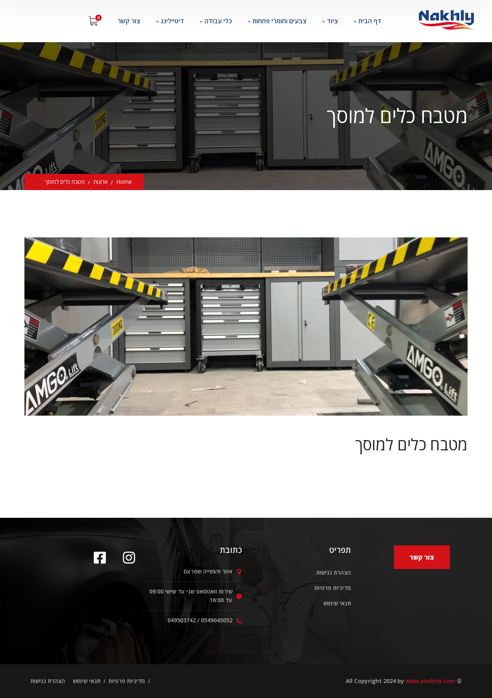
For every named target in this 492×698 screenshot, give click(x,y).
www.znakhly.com (430, 681)
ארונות (100, 181)
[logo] (446, 17)
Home (124, 181)
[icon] (102, 557)
